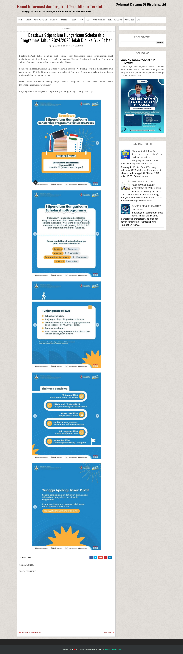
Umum (74, 19)
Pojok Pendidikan (40, 19)
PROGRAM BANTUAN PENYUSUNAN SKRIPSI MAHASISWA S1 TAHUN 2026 (146, 185)
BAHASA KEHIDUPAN (115, 19)
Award (28, 19)
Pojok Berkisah (99, 19)
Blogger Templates (112, 649)
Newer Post (27, 633)
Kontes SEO (129, 19)
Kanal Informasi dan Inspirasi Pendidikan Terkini (59, 6)
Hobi (88, 19)
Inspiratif (65, 19)
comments (78, 45)
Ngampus (54, 19)
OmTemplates (85, 649)
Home (21, 19)
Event (139, 19)
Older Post (106, 633)
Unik (81, 19)
